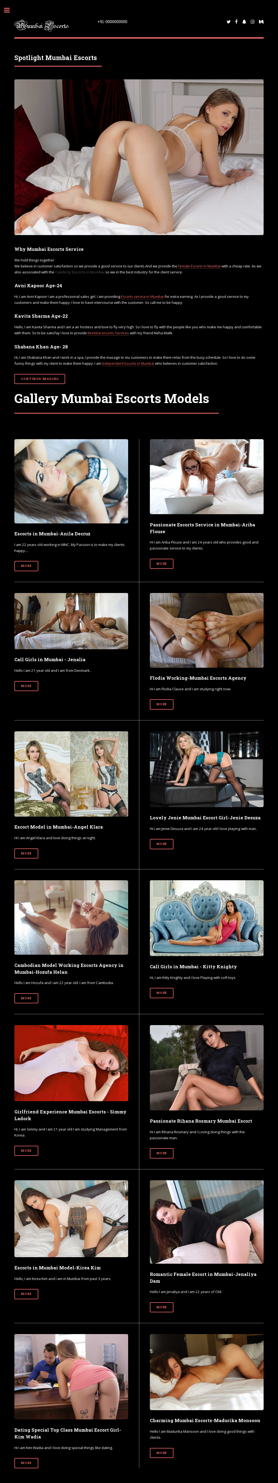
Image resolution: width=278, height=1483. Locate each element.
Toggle (10, 10)
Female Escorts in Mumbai (199, 266)
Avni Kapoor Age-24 (38, 286)
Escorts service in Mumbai (142, 296)
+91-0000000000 (112, 21)
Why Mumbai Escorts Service (49, 249)
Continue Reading (40, 379)
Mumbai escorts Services (108, 332)
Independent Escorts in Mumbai (128, 363)
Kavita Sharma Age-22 (41, 316)
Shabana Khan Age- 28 (41, 347)
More (26, 566)
